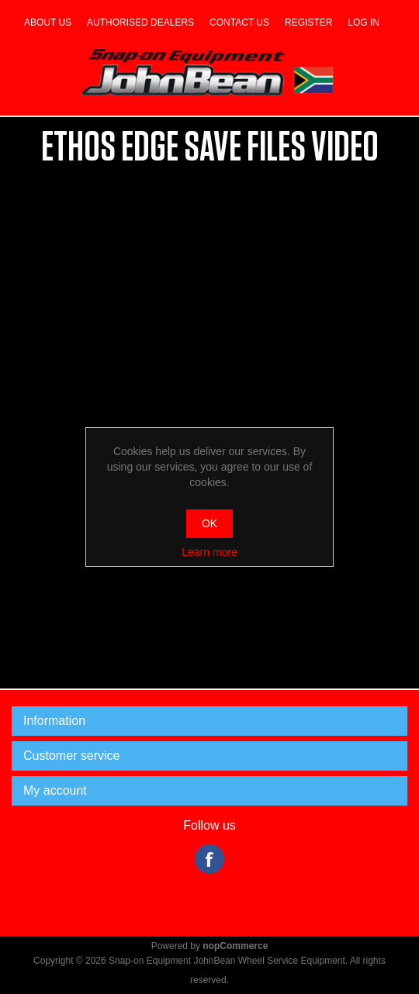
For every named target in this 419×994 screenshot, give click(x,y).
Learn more (209, 552)
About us (47, 22)
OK (209, 523)
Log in (363, 22)
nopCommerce (235, 946)
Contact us (239, 22)
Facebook (209, 859)
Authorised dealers (140, 22)
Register (308, 22)
